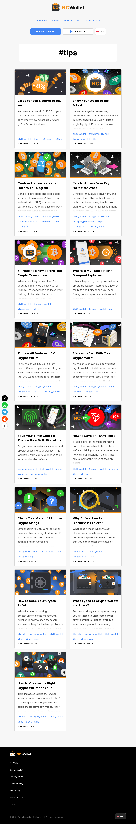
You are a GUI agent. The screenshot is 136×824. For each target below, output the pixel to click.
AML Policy (15, 790)
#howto (77, 391)
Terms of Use (16, 797)
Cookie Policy (16, 783)
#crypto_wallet (81, 139)
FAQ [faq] (79, 20)
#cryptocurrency (99, 133)
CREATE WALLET (46, 31)
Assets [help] (67, 20)
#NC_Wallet (24, 139)
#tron (84, 474)
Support (13, 804)
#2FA (56, 221)
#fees (37, 139)
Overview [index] (41, 20)
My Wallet (14, 763)
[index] (68, 7)
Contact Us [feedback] (93, 20)
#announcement (27, 221)
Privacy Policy (16, 776)
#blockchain (80, 551)
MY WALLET (78, 31)
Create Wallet (16, 770)
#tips (59, 139)
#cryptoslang (25, 556)
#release (45, 221)
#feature (48, 139)
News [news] (55, 20)
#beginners (24, 309)
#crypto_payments (83, 221)
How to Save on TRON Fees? (94, 436)
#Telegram (24, 226)
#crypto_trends (51, 391)
